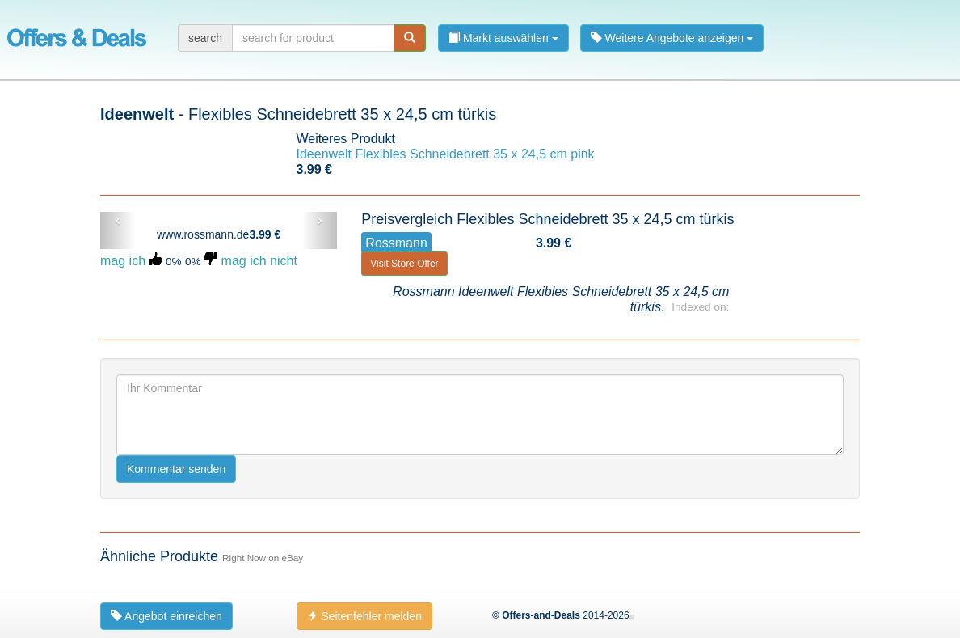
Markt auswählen (503, 38)
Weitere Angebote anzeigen (672, 38)
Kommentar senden (176, 469)
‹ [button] (118, 220)
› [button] (319, 220)
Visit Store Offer (404, 263)
